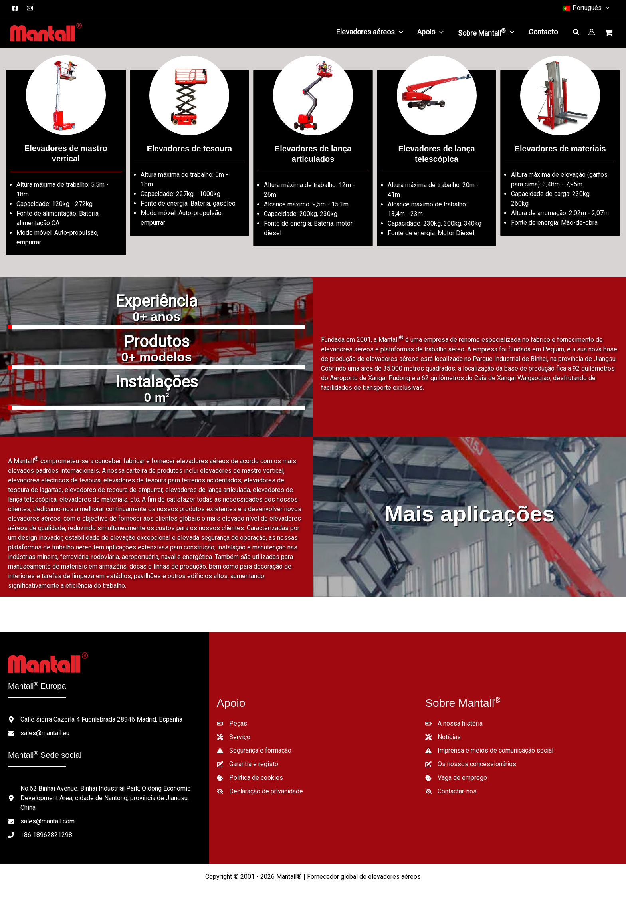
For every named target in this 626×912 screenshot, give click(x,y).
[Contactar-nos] (451, 791)
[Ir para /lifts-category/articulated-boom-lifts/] (313, 158)
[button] (585, 8)
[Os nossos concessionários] (470, 764)
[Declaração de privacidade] (260, 791)
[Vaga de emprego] (456, 778)
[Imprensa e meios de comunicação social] (489, 750)
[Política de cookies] (250, 778)
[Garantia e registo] (247, 764)
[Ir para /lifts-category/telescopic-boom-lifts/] (436, 158)
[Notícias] (443, 737)
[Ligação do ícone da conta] (591, 32)
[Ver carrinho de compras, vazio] (609, 33)
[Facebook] (15, 8)
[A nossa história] (454, 723)
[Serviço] (233, 737)
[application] (399, 32)
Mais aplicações (469, 513)
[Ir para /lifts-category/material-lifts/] (560, 153)
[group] (156, 313)
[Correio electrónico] (30, 8)
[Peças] (232, 723)
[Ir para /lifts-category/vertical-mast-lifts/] (66, 162)
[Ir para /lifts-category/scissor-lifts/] (189, 153)
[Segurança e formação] (254, 750)
